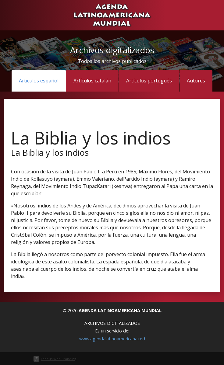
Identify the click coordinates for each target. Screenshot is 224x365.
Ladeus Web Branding (58, 358)
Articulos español (39, 80)
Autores (196, 80)
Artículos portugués (149, 80)
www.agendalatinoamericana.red (112, 339)
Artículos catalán (92, 80)
